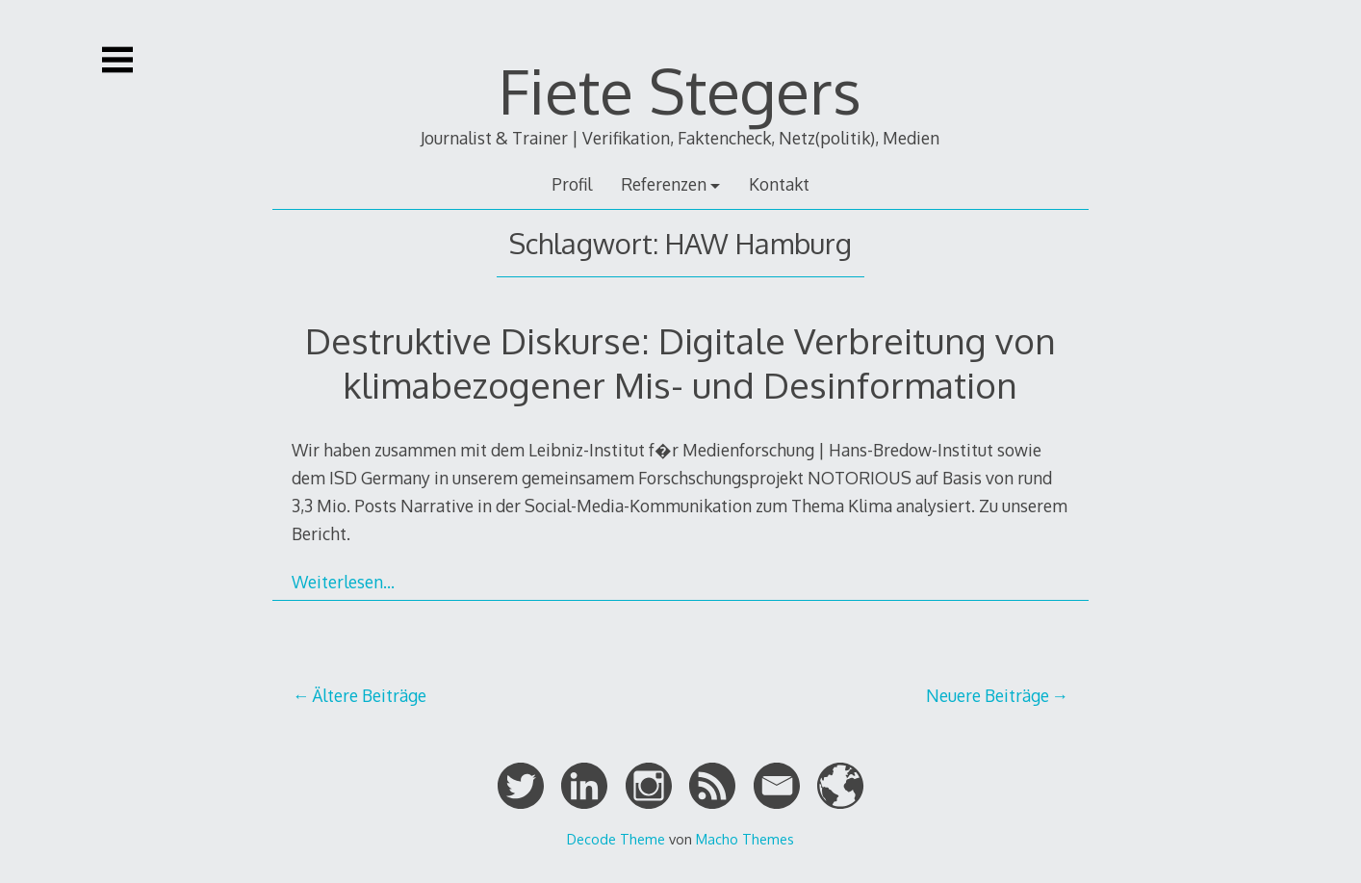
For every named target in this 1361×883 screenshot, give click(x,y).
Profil (572, 184)
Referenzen (663, 184)
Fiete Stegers (680, 90)
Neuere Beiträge (987, 695)
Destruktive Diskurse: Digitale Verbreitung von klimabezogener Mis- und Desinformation (680, 362)
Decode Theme (616, 838)
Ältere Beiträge (369, 695)
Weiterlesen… (343, 581)
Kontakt (779, 184)
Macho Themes (745, 838)
